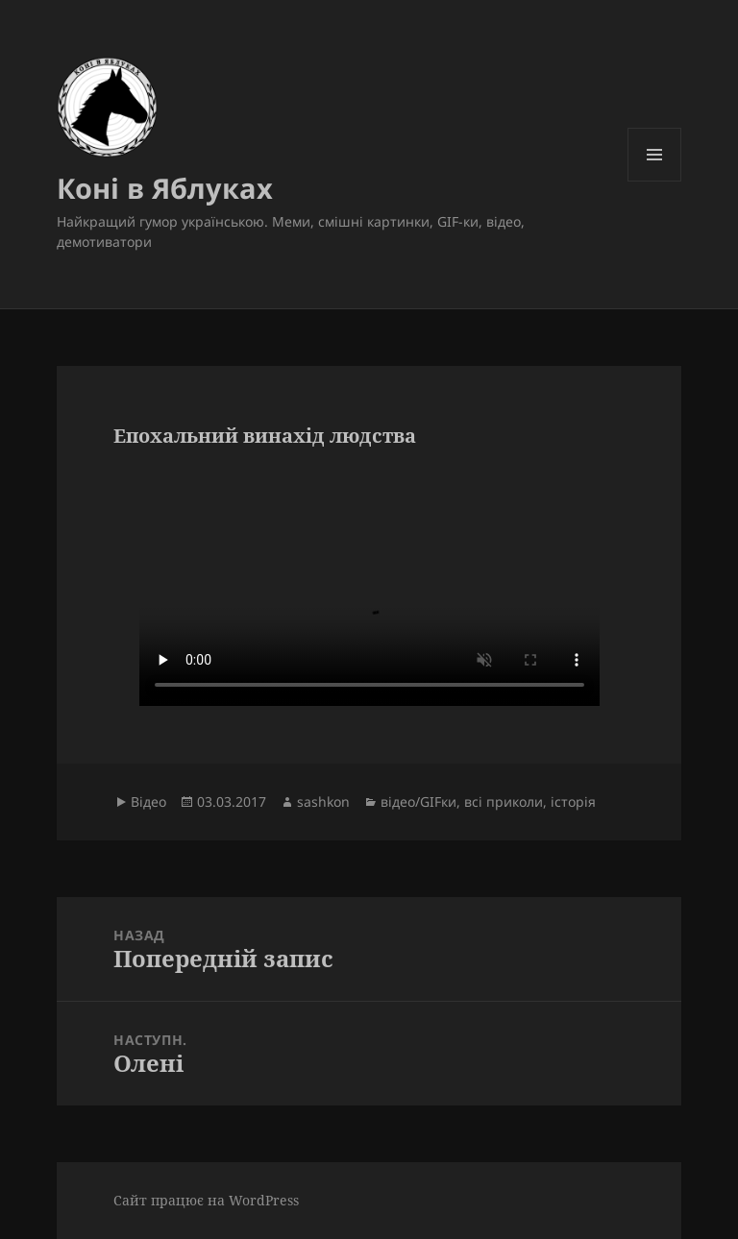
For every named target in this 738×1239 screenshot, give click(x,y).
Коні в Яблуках (165, 187)
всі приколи (503, 801)
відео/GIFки (418, 801)
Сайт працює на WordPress (206, 1200)
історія (573, 801)
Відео (148, 801)
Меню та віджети (654, 181)
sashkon (323, 801)
